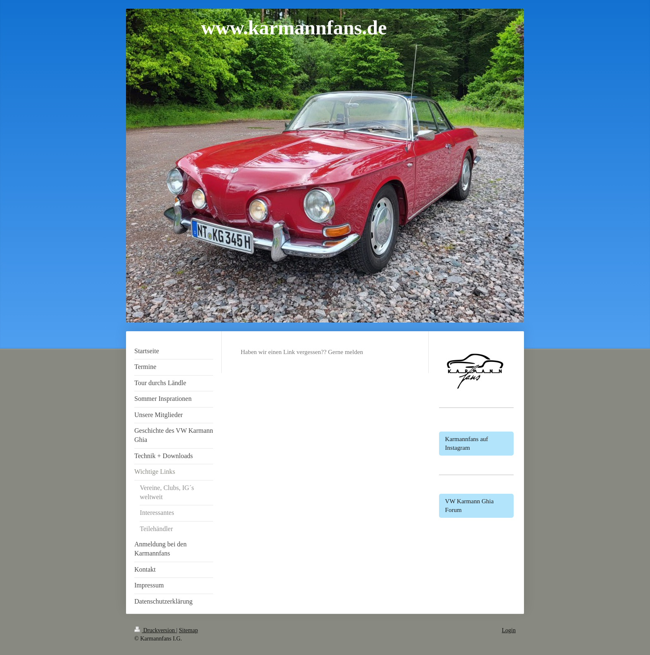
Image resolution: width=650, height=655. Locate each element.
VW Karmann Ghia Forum (469, 505)
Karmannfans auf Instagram (466, 443)
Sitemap (188, 630)
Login (509, 630)
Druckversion (155, 630)
